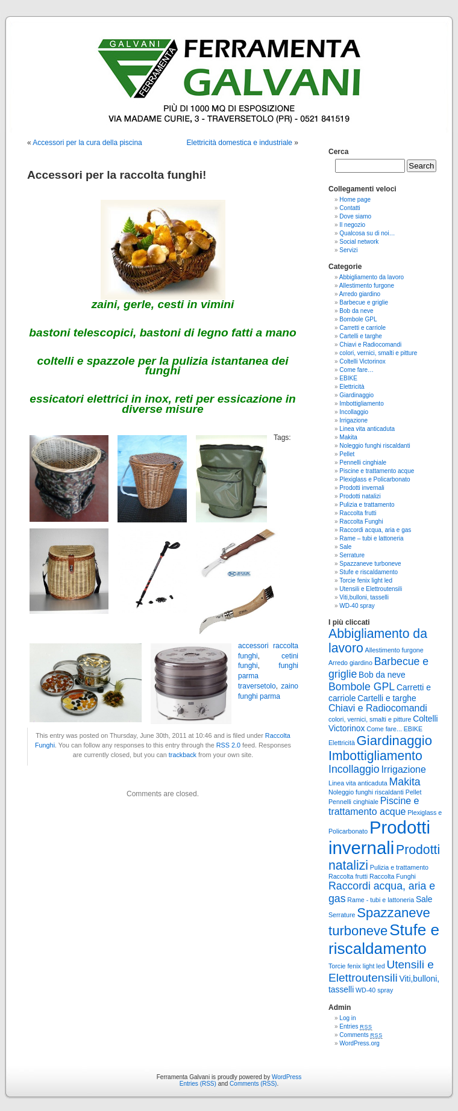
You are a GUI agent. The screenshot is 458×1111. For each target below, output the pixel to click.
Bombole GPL (358, 319)
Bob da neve (356, 311)
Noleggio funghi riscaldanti (374, 445)
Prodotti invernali (361, 487)
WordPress (286, 1077)
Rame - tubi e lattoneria (380, 899)
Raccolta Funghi (361, 521)
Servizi (348, 250)
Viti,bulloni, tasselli (364, 597)
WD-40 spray (356, 605)
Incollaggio (353, 412)
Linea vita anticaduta (367, 429)
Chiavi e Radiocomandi (370, 344)
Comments (361, 1035)
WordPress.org (359, 1043)
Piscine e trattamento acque (376, 471)
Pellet (346, 454)
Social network (358, 241)
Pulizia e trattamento (366, 504)
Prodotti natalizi (359, 496)
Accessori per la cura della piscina (87, 142)
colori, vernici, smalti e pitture (378, 353)
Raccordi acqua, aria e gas (375, 530)
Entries (355, 1026)
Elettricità (351, 386)
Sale (345, 546)
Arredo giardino (359, 294)
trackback (182, 754)
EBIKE (348, 378)
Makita (348, 437)
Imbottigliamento (361, 403)
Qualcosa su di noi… (367, 233)
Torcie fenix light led (365, 580)
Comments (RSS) (253, 1083)
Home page (355, 199)
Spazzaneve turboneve (370, 563)
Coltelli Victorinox (362, 361)
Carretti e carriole (362, 327)
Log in (347, 1018)
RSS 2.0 (228, 745)
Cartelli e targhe (360, 336)
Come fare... (384, 728)
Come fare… (356, 370)
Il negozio (352, 224)
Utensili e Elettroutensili (370, 589)
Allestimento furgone (366, 285)
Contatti (349, 208)
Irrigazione (353, 420)
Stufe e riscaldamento (368, 572)
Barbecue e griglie (363, 302)
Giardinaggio (356, 395)
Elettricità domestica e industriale (239, 142)
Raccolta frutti (357, 513)
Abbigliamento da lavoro (371, 277)
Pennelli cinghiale (362, 462)
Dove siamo (355, 216)
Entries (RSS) (198, 1083)
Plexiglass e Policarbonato (374, 479)
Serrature (352, 555)
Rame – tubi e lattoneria (371, 538)
